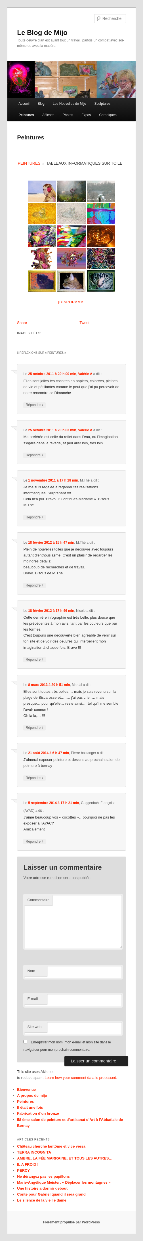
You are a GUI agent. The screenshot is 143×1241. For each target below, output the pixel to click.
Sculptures (102, 104)
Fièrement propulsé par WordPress (71, 1222)
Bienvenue (26, 1089)
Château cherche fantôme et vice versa (51, 1146)
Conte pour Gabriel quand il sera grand (51, 1194)
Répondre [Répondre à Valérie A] (34, 405)
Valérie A (85, 374)
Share (22, 323)
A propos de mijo (32, 1095)
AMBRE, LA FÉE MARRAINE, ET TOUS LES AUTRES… (64, 1158)
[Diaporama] (71, 302)
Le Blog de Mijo (42, 32)
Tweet (84, 323)
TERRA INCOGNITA (34, 1152)
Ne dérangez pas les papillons (43, 1176)
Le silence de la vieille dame (41, 1200)
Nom (31, 971)
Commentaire (38, 900)
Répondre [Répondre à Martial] (34, 728)
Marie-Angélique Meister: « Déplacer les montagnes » (63, 1182)
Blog (41, 104)
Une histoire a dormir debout (42, 1188)
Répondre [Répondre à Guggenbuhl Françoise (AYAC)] (34, 841)
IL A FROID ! (27, 1164)
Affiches (48, 115)
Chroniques (107, 115)
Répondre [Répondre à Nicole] (34, 659)
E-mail (32, 999)
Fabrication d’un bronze (38, 1113)
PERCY (23, 1170)
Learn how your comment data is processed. (81, 1077)
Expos (86, 115)
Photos (67, 115)
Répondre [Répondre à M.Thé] (34, 517)
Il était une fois (30, 1107)
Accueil (24, 104)
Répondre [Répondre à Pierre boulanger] (34, 778)
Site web (34, 1027)
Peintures (26, 115)
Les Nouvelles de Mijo (69, 104)
